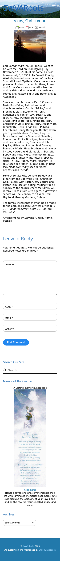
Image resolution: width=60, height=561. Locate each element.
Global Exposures (47, 550)
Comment (11, 264)
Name (9, 307)
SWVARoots (28, 546)
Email (9, 318)
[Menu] (54, 4)
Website (9, 329)
